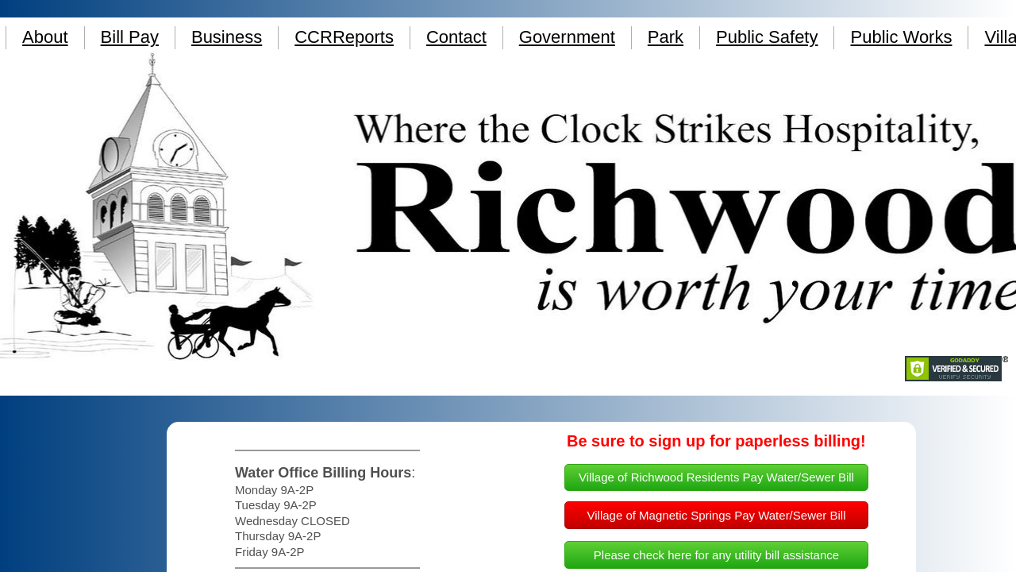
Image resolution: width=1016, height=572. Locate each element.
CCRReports (344, 37)
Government (567, 37)
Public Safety (767, 37)
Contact (456, 37)
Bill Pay (130, 37)
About (45, 37)
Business (226, 37)
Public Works (901, 37)
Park (665, 37)
